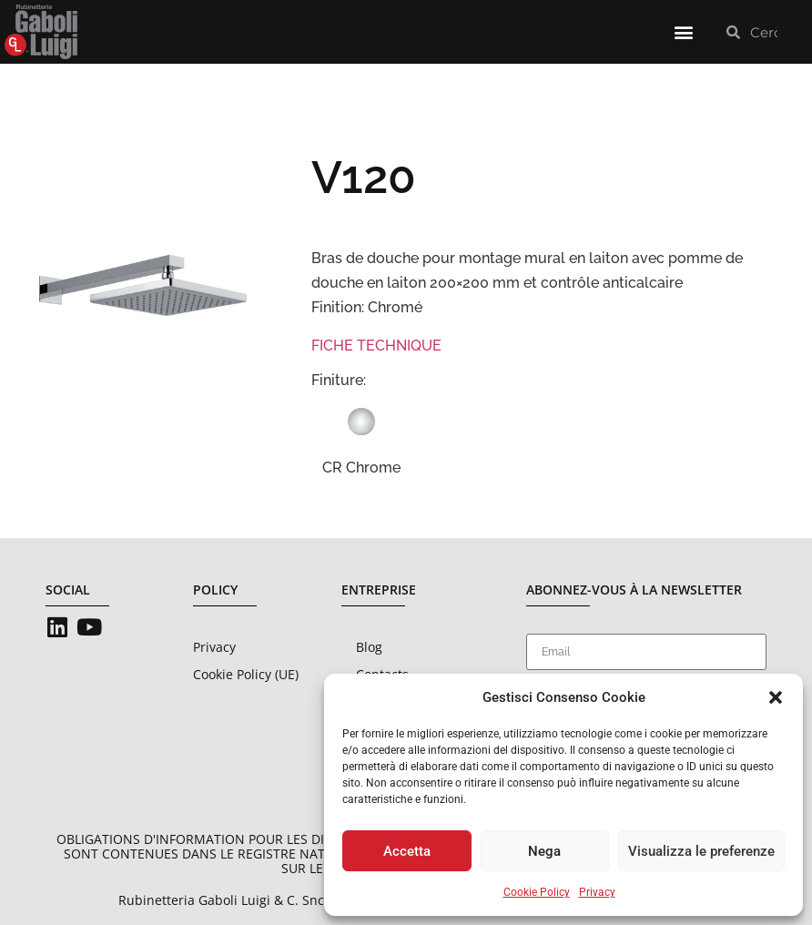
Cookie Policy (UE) (246, 674)
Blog (369, 647)
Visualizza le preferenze (701, 851)
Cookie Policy (536, 892)
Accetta (407, 851)
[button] (775, 697)
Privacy (597, 892)
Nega (544, 851)
